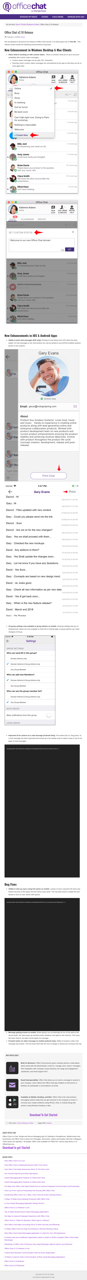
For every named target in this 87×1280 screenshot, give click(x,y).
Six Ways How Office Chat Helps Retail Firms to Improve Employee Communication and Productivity (42, 1186)
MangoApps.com (47, 1277)
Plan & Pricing (57, 16)
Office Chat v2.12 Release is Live (17, 1208)
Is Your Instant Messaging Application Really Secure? (24, 1203)
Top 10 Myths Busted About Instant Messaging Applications (27, 1212)
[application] (42, 811)
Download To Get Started (43, 1114)
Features (45, 16)
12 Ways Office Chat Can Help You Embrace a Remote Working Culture (31, 1229)
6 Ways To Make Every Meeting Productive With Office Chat (27, 1199)
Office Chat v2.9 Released (14, 1265)
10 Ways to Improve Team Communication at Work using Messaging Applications (35, 1257)
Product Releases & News (25, 1123)
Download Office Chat (76, 16)
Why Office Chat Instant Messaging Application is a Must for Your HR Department (35, 1233)
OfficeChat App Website (28, 16)
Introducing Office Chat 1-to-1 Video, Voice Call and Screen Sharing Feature (33, 1195)
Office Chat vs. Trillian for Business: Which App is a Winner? (27, 1220)
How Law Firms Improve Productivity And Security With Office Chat (30, 1191)
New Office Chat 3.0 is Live (15, 1161)
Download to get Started (16, 1147)
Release (49, 1123)
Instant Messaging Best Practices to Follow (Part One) (25, 1182)
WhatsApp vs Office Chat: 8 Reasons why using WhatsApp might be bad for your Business (38, 1244)
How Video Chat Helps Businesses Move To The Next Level (27, 1169)
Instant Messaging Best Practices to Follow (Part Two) (25, 1178)
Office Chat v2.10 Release (14, 1261)
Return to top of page (45, 1274)
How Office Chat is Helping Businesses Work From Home (26, 1165)
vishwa (23, 37)
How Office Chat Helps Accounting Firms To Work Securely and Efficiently (32, 1225)
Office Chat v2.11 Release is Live (17, 1248)
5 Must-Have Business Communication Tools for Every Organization (30, 1253)
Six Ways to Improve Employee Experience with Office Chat (27, 1216)
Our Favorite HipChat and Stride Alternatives (21, 1174)
